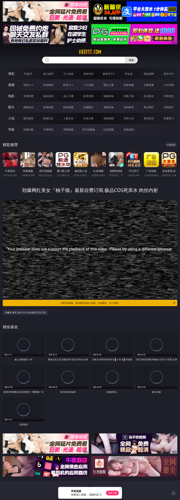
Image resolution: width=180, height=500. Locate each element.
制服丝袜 (108, 96)
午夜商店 (48, 129)
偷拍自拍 (48, 96)
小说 (11, 118)
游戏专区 (88, 74)
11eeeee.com (90, 52)
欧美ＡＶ (68, 85)
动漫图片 (88, 107)
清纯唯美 (129, 107)
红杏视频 (108, 129)
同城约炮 (28, 129)
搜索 (131, 60)
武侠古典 (88, 118)
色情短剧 (129, 129)
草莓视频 (68, 129)
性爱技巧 (169, 118)
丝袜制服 (129, 85)
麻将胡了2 (108, 74)
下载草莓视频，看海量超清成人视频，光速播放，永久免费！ (118, 303)
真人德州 (48, 74)
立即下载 (112, 492)
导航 (11, 129)
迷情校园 (108, 118)
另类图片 (169, 107)
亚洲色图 (48, 107)
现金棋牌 (149, 74)
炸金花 (128, 74)
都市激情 (28, 118)
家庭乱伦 (48, 118)
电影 (11, 96)
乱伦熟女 (149, 96)
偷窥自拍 (28, 107)
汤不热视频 (88, 129)
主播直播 (149, 85)
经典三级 (129, 96)
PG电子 (28, 74)
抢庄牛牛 (169, 74)
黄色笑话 (149, 118)
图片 (11, 107)
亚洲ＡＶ (28, 85)
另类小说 (129, 118)
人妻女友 (68, 118)
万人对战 (68, 74)
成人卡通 (68, 96)
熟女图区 (149, 107)
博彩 (11, 74)
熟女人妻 (108, 85)
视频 (11, 85)
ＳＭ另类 (169, 85)
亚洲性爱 (28, 96)
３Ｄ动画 (88, 85)
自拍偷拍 (48, 85)
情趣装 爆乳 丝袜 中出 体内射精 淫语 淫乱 (25, 312)
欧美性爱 (88, 96)
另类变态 (169, 96)
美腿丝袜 (108, 107)
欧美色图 (68, 107)
